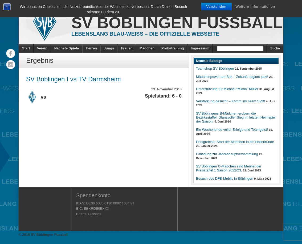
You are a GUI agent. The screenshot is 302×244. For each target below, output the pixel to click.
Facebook (10, 53)
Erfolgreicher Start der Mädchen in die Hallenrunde (235, 142)
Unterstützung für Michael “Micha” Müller (227, 89)
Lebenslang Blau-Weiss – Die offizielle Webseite (145, 34)
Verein (42, 48)
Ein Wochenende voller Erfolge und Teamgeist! (232, 130)
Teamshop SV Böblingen (215, 68)
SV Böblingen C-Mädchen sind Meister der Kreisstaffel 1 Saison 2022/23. (229, 168)
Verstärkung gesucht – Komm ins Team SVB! (230, 101)
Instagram (10, 64)
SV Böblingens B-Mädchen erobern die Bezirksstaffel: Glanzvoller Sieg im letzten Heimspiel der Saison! (236, 117)
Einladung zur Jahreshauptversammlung (227, 154)
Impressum (200, 48)
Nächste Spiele (66, 48)
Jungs (109, 48)
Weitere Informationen (255, 7)
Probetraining (172, 48)
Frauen (126, 48)
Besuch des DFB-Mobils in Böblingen (224, 178)
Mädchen (147, 48)
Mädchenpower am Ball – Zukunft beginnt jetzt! (232, 77)
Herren (91, 48)
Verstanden (216, 7)
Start (26, 48)
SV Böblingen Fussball (177, 23)
